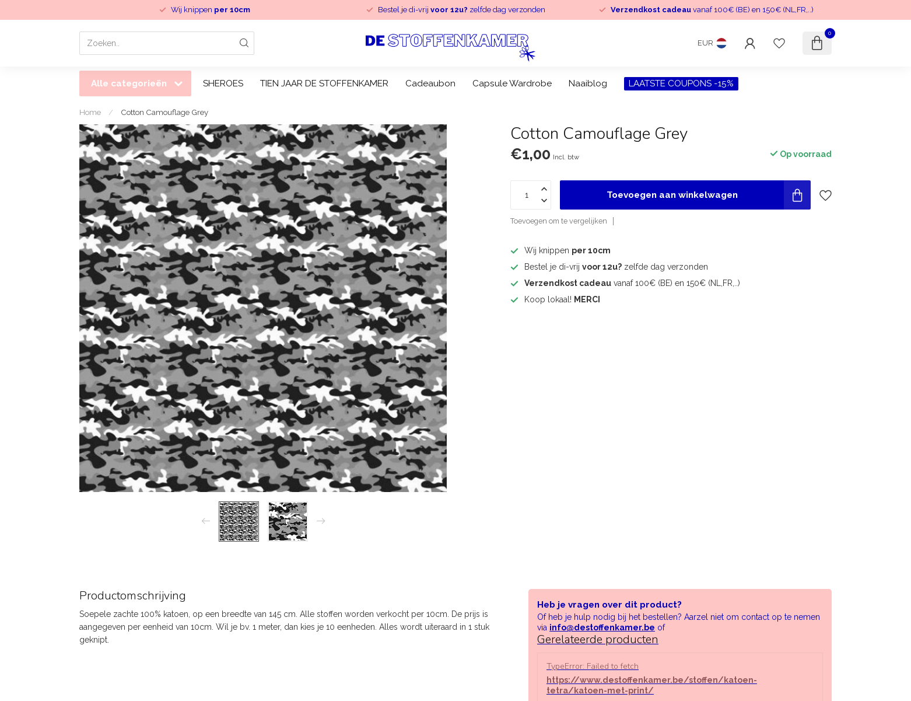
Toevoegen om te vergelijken (558, 221)
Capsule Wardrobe (512, 83)
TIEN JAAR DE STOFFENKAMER (324, 83)
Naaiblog (588, 83)
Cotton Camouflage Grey (164, 112)
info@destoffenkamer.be (602, 627)
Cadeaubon (430, 83)
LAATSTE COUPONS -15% (681, 83)
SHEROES (223, 83)
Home (90, 112)
